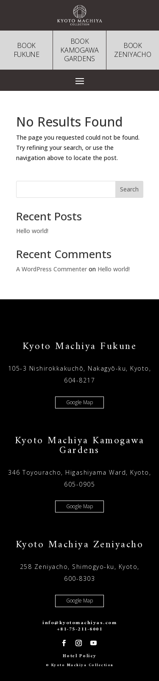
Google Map (79, 402)
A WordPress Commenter (51, 269)
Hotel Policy (80, 656)
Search (129, 189)
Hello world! (32, 231)
